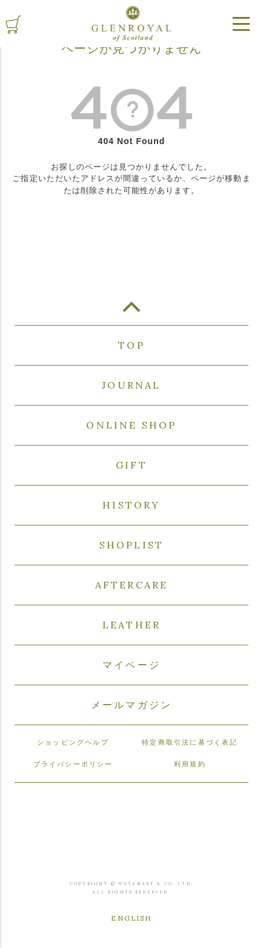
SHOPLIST (131, 545)
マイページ (131, 665)
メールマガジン (131, 705)
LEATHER (131, 625)
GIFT (131, 465)
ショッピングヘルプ (73, 742)
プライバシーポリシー (73, 764)
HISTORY (131, 505)
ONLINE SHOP (131, 425)
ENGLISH (131, 918)
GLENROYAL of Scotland (131, 23)
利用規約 (190, 764)
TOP (131, 312)
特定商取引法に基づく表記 (190, 742)
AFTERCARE (131, 585)
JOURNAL (131, 385)
